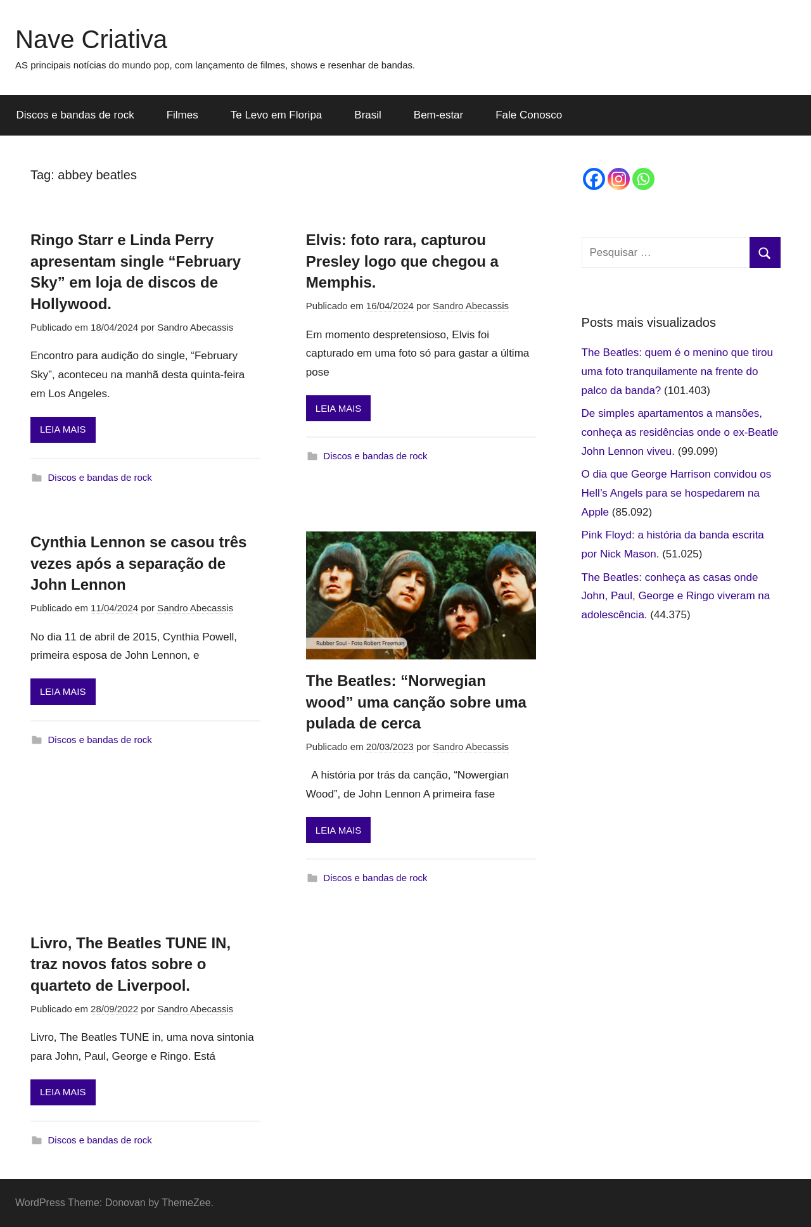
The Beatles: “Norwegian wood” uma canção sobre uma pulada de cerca (416, 702)
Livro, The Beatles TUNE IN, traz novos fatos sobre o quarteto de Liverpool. (130, 964)
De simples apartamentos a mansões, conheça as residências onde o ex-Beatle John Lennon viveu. (680, 432)
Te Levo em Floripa (276, 115)
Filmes (182, 115)
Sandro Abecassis (195, 327)
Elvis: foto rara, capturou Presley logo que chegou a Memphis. (402, 261)
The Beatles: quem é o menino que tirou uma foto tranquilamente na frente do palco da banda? (677, 371)
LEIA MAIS (63, 429)
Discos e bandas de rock (75, 115)
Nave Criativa (91, 39)
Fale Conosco (528, 115)
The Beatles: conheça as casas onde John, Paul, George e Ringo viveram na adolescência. (676, 596)
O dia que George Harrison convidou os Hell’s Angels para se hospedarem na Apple (677, 493)
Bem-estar (438, 115)
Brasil (367, 115)
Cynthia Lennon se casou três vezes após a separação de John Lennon (138, 563)
